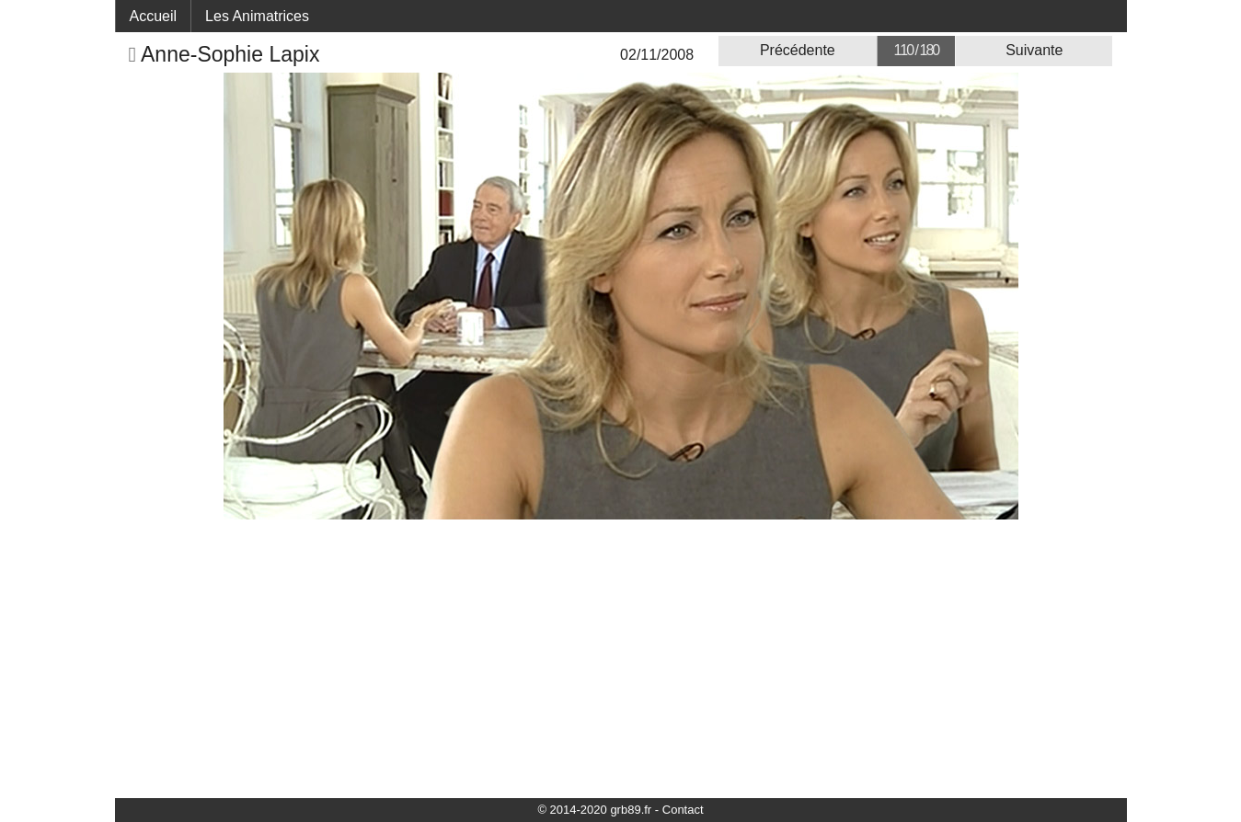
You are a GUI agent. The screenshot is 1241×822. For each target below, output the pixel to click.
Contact (683, 809)
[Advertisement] (621, 657)
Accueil (154, 16)
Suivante (1034, 50)
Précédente (797, 50)
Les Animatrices (257, 16)
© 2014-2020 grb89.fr (594, 809)
